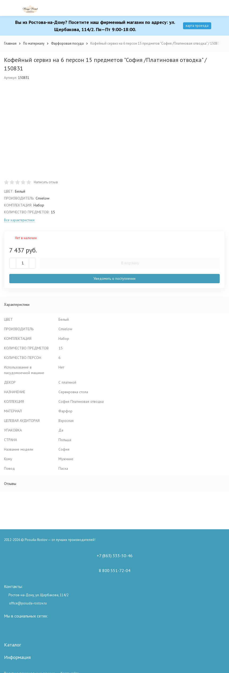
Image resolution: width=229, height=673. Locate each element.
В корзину (130, 262)
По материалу (33, 43)
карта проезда (197, 25)
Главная (10, 43)
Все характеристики (19, 220)
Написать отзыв (46, 182)
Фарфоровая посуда (67, 43)
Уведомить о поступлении (114, 278)
